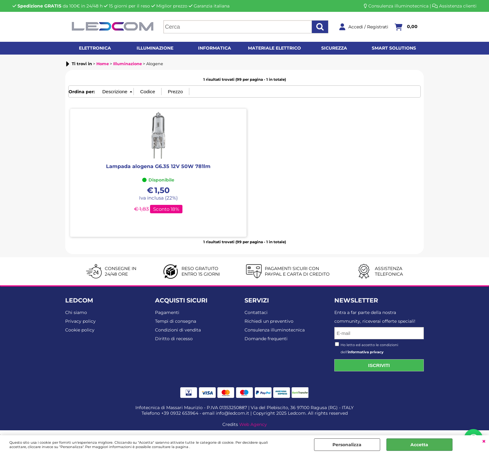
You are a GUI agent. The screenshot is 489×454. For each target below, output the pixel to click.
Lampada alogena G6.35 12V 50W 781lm (158, 166)
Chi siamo (76, 312)
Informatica (214, 48)
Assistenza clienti (458, 6)
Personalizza (346, 444)
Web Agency (253, 424)
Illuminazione (155, 48)
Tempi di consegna (175, 321)
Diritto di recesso (174, 338)
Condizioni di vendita (178, 330)
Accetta (419, 444)
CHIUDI (484, 441)
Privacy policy (80, 321)
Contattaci (256, 312)
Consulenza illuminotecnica (398, 6)
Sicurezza (334, 48)
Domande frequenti (266, 338)
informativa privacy (366, 352)
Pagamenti (167, 312)
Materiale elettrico (274, 48)
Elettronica (95, 48)
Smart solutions (394, 48)
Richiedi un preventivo (268, 321)
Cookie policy (79, 330)
